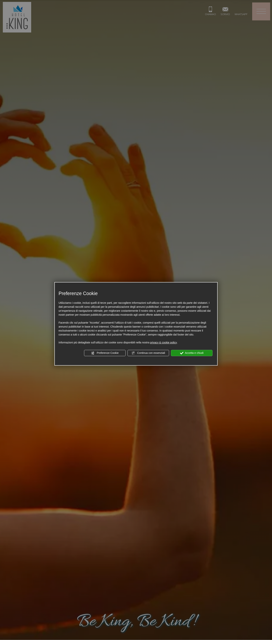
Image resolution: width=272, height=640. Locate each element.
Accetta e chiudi (192, 353)
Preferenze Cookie (105, 353)
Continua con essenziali (148, 353)
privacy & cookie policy (163, 342)
